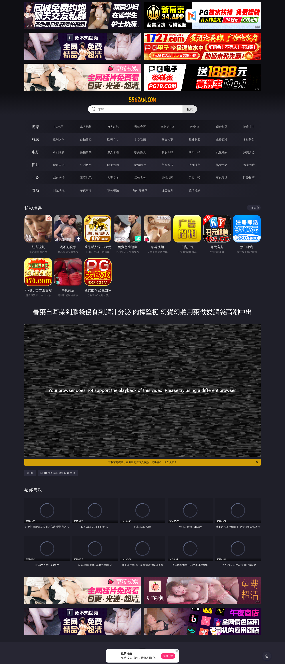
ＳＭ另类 (249, 139)
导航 (35, 190)
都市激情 (59, 178)
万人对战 (113, 127)
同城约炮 (59, 190)
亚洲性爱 (59, 152)
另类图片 (249, 165)
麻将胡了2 (167, 127)
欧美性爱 (140, 152)
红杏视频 (167, 190)
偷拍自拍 (86, 152)
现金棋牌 (222, 127)
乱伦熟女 (222, 152)
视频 (35, 139)
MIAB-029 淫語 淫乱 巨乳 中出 (57, 473)
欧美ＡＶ (113, 139)
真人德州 (86, 127)
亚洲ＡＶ (59, 139)
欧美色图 (113, 165)
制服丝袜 (167, 152)
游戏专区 (140, 127)
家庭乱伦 (86, 178)
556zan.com (142, 100)
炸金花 (194, 127)
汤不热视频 (140, 190)
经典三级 (194, 152)
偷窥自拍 (59, 165)
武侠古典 (140, 178)
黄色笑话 (222, 178)
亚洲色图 (86, 165)
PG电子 (58, 127)
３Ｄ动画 (140, 139)
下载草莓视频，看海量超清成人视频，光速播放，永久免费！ (183, 462)
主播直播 (222, 139)
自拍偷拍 (86, 139)
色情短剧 (194, 190)
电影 (35, 152)
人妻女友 (113, 178)
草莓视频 (113, 190)
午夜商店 (86, 190)
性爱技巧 (249, 178)
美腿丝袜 (167, 165)
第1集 (30, 473)
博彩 (35, 126)
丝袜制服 (194, 139)
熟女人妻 (167, 139)
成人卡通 (113, 152)
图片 (35, 164)
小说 (35, 177)
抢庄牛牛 (249, 127)
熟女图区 (222, 165)
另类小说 (194, 178)
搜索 (190, 109)
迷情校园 (167, 178)
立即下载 (168, 656)
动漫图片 (140, 165)
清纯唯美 (194, 165)
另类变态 (249, 152)
